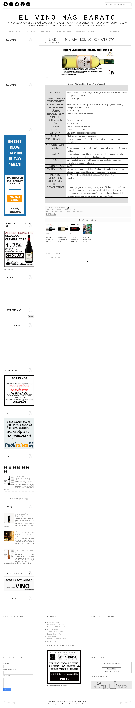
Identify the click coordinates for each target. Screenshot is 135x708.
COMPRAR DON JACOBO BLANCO (97, 175)
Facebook (11, 4)
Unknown (62, 207)
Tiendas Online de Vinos (55, 631)
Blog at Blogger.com (54, 704)
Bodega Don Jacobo (75, 92)
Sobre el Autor (52, 641)
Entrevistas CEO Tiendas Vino (57, 627)
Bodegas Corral (62, 209)
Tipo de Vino (45, 32)
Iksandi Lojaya (82, 704)
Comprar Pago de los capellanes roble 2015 (22, 478)
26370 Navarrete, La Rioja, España (69, 211)
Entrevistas (30, 32)
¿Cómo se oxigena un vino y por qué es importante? (24, 533)
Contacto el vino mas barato (56, 638)
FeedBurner (116, 671)
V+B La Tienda (114, 32)
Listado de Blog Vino (63, 32)
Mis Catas (73, 209)
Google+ (22, 4)
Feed (5, 4)
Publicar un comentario (53, 257)
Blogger (26, 499)
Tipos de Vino (51, 636)
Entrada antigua (128, 261)
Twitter (17, 4)
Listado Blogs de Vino (54, 634)
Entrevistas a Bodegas (54, 629)
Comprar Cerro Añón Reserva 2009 (22, 515)
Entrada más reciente (46, 261)
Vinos (102, 32)
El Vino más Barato (67, 18)
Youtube (28, 4)
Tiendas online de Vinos (85, 32)
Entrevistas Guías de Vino (55, 624)
